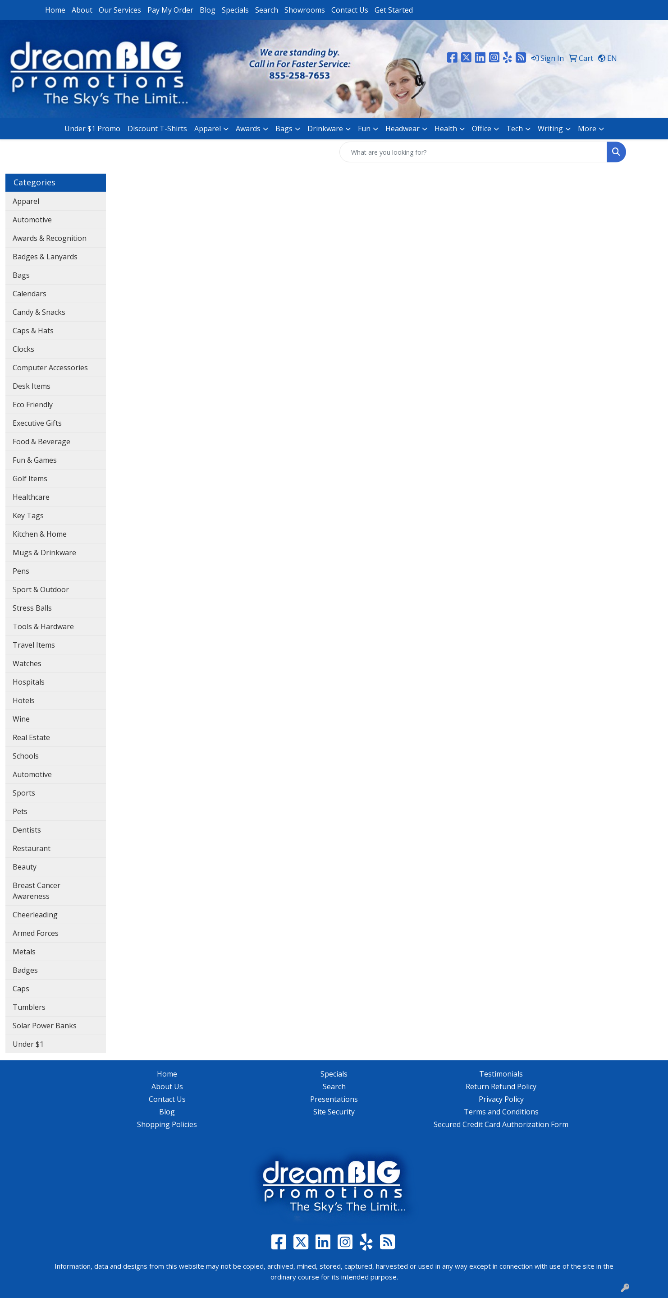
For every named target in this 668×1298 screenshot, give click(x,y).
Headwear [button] (402, 128)
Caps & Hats (33, 331)
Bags (21, 275)
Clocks (23, 349)
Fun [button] (364, 128)
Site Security (334, 1112)
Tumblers (29, 1007)
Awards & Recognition (50, 238)
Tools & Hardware (43, 626)
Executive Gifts (37, 423)
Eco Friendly (33, 405)
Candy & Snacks (39, 312)
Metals (24, 952)
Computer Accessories (50, 368)
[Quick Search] (473, 152)
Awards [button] (248, 128)
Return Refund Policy (501, 1086)
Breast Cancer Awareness (36, 890)
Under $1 (28, 1044)
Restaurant (31, 848)
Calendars (29, 294)
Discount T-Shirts (157, 128)
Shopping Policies (167, 1124)
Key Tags (28, 515)
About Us (167, 1086)
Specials (235, 10)
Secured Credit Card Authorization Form (501, 1124)
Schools (26, 756)
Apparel (26, 201)
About (82, 10)
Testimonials (501, 1074)
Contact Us (349, 10)
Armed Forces (36, 933)
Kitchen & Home (40, 534)
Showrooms (304, 10)
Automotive (32, 220)
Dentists (27, 830)
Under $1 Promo (92, 128)
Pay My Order (170, 10)
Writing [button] (550, 128)
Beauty (25, 867)
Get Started (394, 10)
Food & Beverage (41, 441)
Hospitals (29, 682)
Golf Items (30, 478)
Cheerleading (35, 915)
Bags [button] (284, 128)
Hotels (24, 700)
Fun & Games (35, 460)
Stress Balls (32, 608)
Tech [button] (514, 128)
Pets (20, 811)
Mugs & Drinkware (44, 552)
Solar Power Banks (45, 1026)
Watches (27, 663)
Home (55, 10)
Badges (25, 970)
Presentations (334, 1099)
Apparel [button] (207, 128)
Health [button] (446, 128)
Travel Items (34, 645)
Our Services (120, 10)
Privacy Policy (501, 1099)
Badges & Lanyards (45, 257)
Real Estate (31, 737)
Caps (21, 989)
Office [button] (481, 128)
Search (266, 10)
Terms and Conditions (501, 1112)
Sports (24, 793)
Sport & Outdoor (41, 589)
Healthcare (31, 497)
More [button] (587, 128)
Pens (21, 571)
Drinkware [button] (325, 128)
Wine (21, 719)
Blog (207, 10)
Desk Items (31, 386)
